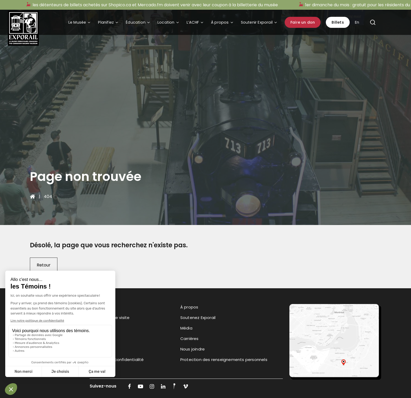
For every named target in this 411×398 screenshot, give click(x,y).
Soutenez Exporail (197, 317)
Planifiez (106, 22)
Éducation (135, 22)
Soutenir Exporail (257, 22)
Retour (44, 265)
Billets (338, 22)
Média (186, 328)
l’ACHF (96, 349)
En (357, 22)
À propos (220, 22)
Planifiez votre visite (109, 317)
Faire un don (302, 22)
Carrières (189, 338)
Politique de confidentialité (117, 359)
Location (166, 22)
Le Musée (77, 22)
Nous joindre (192, 349)
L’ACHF (193, 22)
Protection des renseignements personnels (223, 359)
